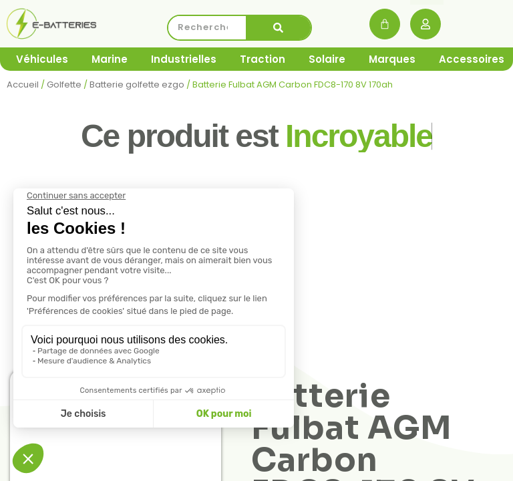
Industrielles (183, 59)
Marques (392, 59)
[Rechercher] (278, 27)
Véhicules (42, 59)
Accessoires (471, 59)
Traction (262, 59)
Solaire (327, 59)
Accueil (23, 84)
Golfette (64, 84)
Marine (110, 59)
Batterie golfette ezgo (137, 84)
